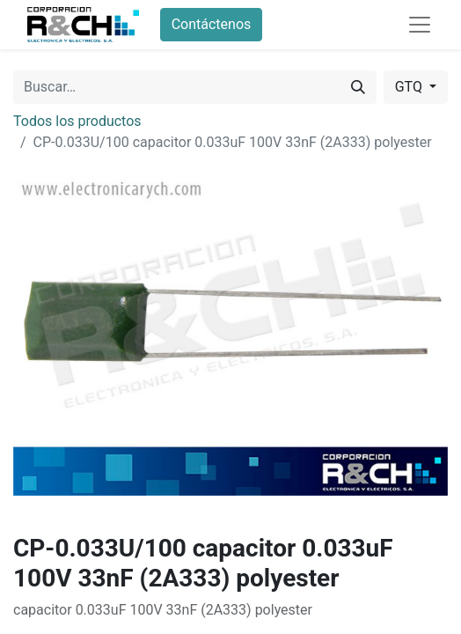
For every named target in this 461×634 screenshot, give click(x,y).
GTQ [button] (410, 86)
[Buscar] (358, 87)
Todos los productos (77, 121)
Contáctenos (212, 24)
